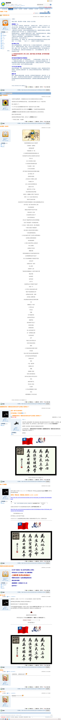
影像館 (25, 8)
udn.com (50, 717)
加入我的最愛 (17, 5)
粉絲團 (3, 718)
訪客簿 (41, 8)
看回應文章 (36, 13)
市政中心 (47, 8)
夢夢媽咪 (16, 4)
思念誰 (3, 47)
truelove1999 (5, 578)
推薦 (49, 16)
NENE (3, 48)
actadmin (20, 4)
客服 (29, 717)
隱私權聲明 (26, 717)
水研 (3, 40)
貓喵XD (3, 43)
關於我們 (8, 717)
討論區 (10, 8)
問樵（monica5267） (12, 671)
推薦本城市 (12, 5)
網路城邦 (50, 1)
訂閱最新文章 (22, 5)
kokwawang (5, 138)
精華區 (15, 8)
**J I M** (3, 38)
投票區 (20, 8)
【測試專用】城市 (22, 599)
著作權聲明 (21, 717)
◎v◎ (3, 33)
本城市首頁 (4, 8)
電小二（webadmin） (12, 596)
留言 (3, 29)
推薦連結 (31, 8)
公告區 (36, 8)
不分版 (5, 11)
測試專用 (8, 3)
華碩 (3, 45)
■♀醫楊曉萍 (4, 35)
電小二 (9, 4)
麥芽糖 (3, 146)
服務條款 (16, 717)
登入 (59, 718)
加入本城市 (8, 5)
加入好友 (6, 29)
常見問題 (12, 717)
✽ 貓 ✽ (3, 37)
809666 (5, 682)
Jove (3, 42)
